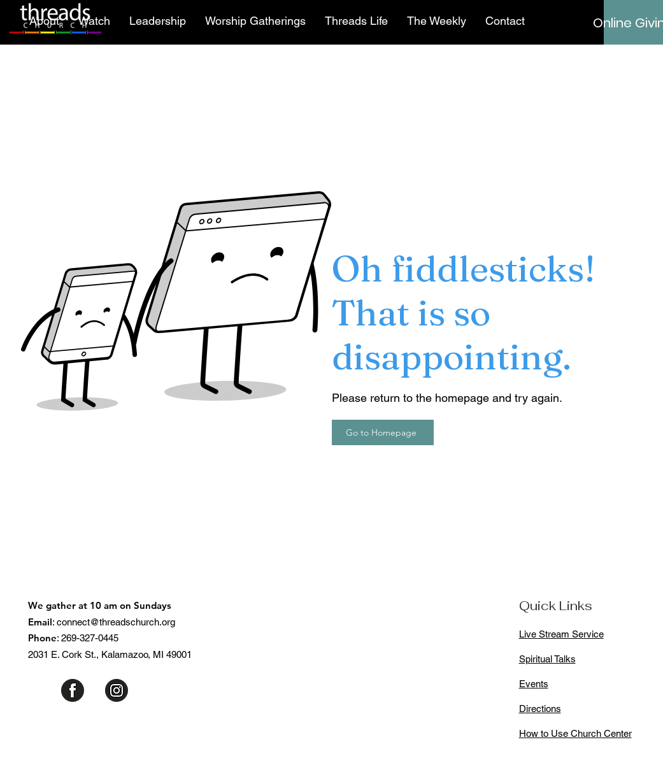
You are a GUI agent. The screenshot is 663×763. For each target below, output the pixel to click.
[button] (44, 21)
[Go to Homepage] (383, 432)
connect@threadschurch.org (116, 622)
